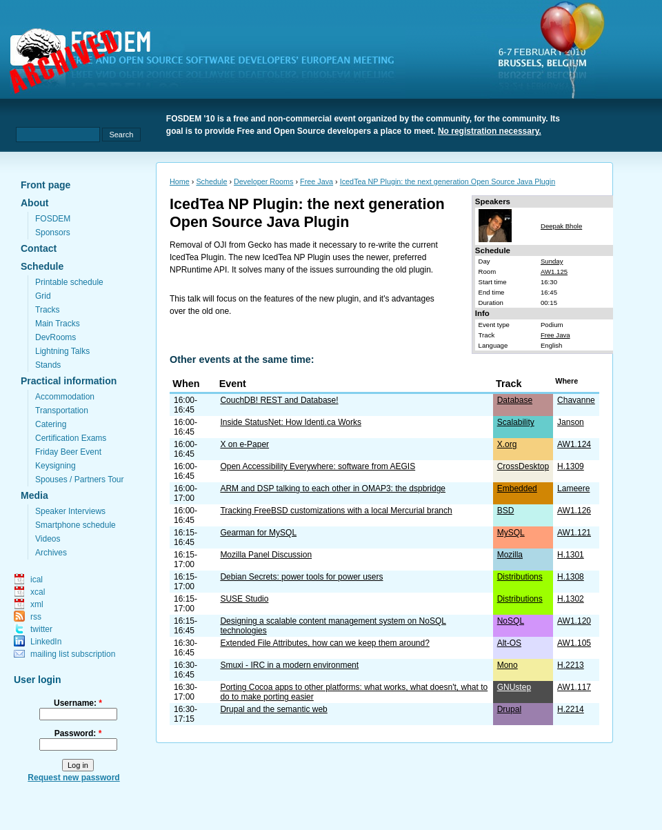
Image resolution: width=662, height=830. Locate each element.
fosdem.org (210, 63)
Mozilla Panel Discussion (266, 555)
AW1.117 (574, 687)
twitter (41, 629)
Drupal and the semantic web (273, 709)
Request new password (73, 777)
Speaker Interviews (70, 511)
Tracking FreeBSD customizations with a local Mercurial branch (336, 510)
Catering (50, 424)
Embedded (517, 488)
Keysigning (55, 466)
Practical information (69, 380)
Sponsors (52, 232)
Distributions (520, 577)
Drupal (509, 709)
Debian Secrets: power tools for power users (301, 577)
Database (514, 400)
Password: (78, 733)
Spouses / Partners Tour (79, 479)
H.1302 (570, 599)
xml (36, 604)
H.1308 (570, 577)
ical (36, 579)
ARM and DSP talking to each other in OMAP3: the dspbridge (332, 488)
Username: (78, 703)
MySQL (511, 532)
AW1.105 (574, 643)
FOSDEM (52, 219)
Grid (43, 296)
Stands (48, 365)
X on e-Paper (244, 444)
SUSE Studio (244, 599)
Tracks (47, 310)
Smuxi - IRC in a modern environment (289, 665)
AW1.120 (574, 621)
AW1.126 (574, 510)
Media (34, 495)
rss (35, 617)
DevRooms (55, 337)
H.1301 (570, 555)
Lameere (573, 488)
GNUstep (514, 687)
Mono (507, 665)
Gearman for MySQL (258, 532)
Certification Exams (70, 438)
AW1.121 (574, 532)
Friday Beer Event (68, 452)
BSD (505, 510)
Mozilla (510, 555)
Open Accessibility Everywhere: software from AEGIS (317, 466)
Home (180, 181)
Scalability (515, 422)
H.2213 (570, 665)
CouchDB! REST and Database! (279, 400)
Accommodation (64, 397)
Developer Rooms (263, 181)
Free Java (316, 181)
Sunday (552, 261)
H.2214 (570, 709)
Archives (51, 552)
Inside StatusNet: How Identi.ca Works (290, 422)
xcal (37, 592)
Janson (570, 422)
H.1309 (570, 466)
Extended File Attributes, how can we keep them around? (325, 643)
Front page (45, 184)
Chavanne (576, 400)
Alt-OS (509, 643)
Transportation (61, 410)
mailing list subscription (72, 654)
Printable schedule (69, 282)
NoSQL (510, 621)
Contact (39, 248)
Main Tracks (57, 323)
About (34, 202)
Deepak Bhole (561, 226)
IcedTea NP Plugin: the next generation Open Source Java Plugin (448, 181)
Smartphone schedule (75, 525)
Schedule (42, 266)
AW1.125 (554, 271)
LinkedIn (45, 641)
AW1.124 (574, 444)
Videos (47, 539)
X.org (507, 444)
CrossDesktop (523, 466)
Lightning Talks (62, 351)
